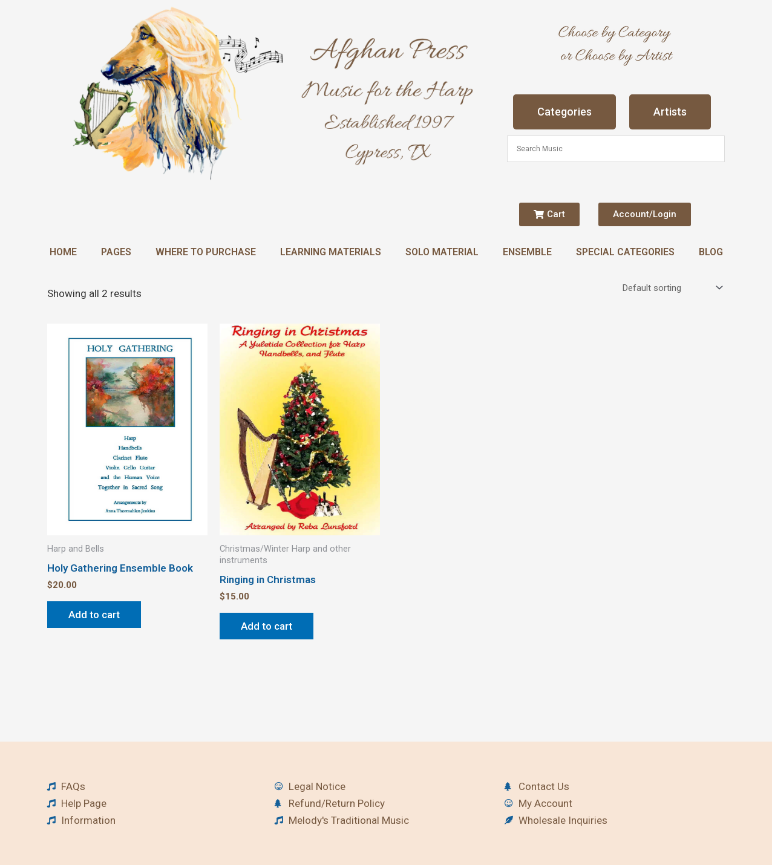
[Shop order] (671, 288)
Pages (116, 252)
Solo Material (442, 252)
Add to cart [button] (94, 615)
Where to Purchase (205, 252)
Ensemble (527, 252)
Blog (711, 252)
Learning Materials (330, 252)
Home (63, 252)
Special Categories (625, 252)
